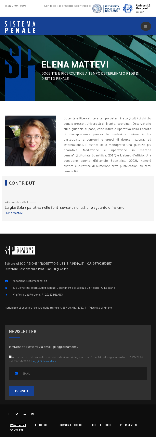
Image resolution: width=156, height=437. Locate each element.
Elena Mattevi (14, 212)
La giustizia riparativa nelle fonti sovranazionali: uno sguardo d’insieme (64, 207)
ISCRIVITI (21, 391)
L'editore (42, 425)
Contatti (16, 430)
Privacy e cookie (71, 425)
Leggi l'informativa (43, 361)
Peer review (128, 425)
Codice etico (101, 425)
